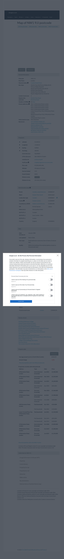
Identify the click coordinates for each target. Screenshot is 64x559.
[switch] (51, 280)
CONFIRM (21, 301)
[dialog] (32, 279)
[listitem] (32, 276)
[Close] (58, 255)
